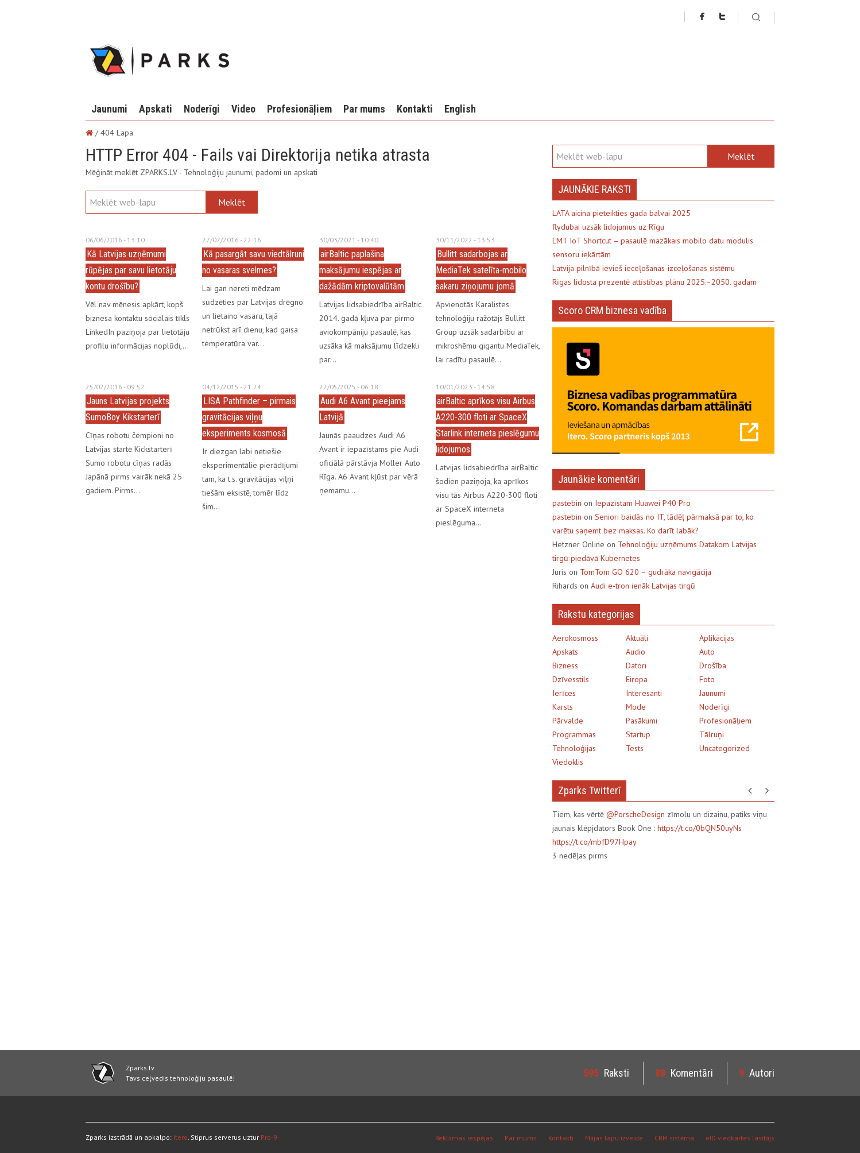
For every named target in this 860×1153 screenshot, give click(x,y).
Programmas (574, 734)
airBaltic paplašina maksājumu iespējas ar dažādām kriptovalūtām (361, 270)
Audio (635, 652)
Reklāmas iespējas (464, 1137)
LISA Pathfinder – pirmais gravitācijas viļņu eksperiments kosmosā (249, 417)
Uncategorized (724, 748)
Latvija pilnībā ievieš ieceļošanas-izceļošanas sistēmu (643, 268)
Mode (636, 707)
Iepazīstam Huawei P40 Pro (643, 503)
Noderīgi (202, 109)
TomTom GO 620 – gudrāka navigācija (645, 572)
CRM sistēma (674, 1137)
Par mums (364, 109)
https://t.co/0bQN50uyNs (699, 828)
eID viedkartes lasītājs (740, 1137)
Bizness (565, 665)
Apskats (565, 652)
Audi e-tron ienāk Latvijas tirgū (643, 586)
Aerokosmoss (575, 638)
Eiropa (637, 679)
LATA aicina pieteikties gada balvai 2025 (621, 213)
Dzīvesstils (570, 679)
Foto (707, 679)
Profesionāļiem (299, 109)
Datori (636, 665)
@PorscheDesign (635, 814)
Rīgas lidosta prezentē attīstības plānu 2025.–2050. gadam (654, 282)
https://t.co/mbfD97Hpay (594, 842)
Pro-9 (269, 1137)
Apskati (155, 109)
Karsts (562, 707)
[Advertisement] (648, 954)
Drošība (712, 665)
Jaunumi (109, 109)
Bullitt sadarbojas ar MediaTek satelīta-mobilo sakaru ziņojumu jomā (481, 270)
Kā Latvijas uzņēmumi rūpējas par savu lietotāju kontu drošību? (131, 270)
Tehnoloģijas (574, 748)
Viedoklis (567, 762)
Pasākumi (641, 720)
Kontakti (415, 109)
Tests (635, 748)
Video (243, 109)
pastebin (567, 503)
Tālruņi (711, 734)
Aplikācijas (716, 638)
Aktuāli (637, 638)
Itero (180, 1137)
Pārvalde (567, 720)
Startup (638, 734)
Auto (707, 652)
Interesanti (644, 693)
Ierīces (564, 693)
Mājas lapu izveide (614, 1137)
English (460, 109)
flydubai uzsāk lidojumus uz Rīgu (608, 227)
